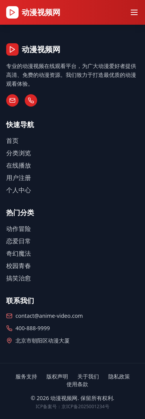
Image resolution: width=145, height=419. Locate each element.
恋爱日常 (18, 241)
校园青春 (18, 265)
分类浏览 (18, 153)
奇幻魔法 (18, 253)
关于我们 (88, 376)
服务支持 (26, 376)
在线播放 (18, 165)
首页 (12, 140)
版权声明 (57, 376)
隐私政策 (119, 376)
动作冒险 (18, 228)
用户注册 (18, 177)
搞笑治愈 (18, 278)
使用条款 (77, 384)
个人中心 (18, 190)
